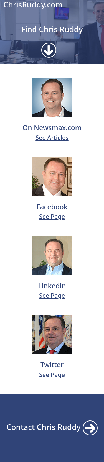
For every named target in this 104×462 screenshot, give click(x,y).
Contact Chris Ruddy (52, 427)
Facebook (51, 206)
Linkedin (52, 285)
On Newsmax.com (52, 127)
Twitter (52, 364)
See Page (52, 216)
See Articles (52, 138)
